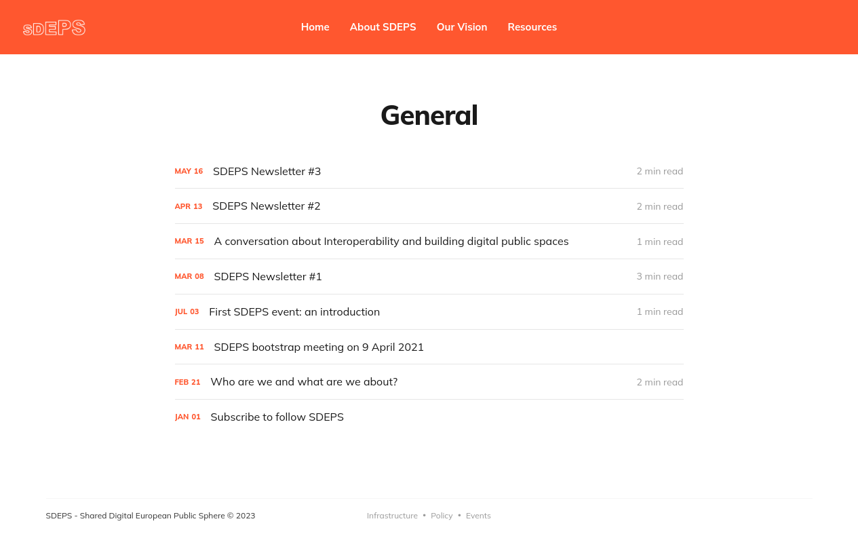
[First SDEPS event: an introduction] (429, 311)
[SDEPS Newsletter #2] (429, 206)
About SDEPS (383, 26)
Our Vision (462, 26)
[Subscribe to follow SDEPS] (429, 417)
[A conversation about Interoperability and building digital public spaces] (429, 241)
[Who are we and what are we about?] (429, 381)
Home (315, 26)
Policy (441, 515)
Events (478, 515)
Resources (533, 26)
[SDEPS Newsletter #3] (429, 171)
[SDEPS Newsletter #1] (429, 276)
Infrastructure (392, 515)
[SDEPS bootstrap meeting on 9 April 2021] (429, 347)
